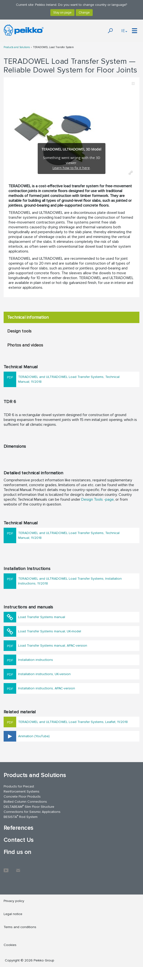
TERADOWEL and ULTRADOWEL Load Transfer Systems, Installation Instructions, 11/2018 (70, 581)
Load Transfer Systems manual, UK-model (49, 631)
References (18, 827)
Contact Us (19, 840)
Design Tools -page (97, 499)
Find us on (17, 852)
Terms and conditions (20, 927)
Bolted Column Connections (25, 802)
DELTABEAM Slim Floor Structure (29, 806)
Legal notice (13, 914)
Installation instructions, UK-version (44, 674)
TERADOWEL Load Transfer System (53, 47)
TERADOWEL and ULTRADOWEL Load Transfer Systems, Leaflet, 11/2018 (73, 722)
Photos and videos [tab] (25, 345)
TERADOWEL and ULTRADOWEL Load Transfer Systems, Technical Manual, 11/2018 (69, 379)
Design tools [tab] (19, 331)
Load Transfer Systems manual (41, 617)
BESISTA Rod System (21, 816)
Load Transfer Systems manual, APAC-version (52, 645)
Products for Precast (19, 786)
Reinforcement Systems (21, 791)
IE (124, 30)
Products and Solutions (17, 47)
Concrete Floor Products (22, 796)
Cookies (10, 945)
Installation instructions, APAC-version (46, 688)
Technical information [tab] (28, 317)
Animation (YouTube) (34, 736)
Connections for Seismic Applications (32, 812)
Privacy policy (14, 901)
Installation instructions (35, 660)
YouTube (6, 868)
